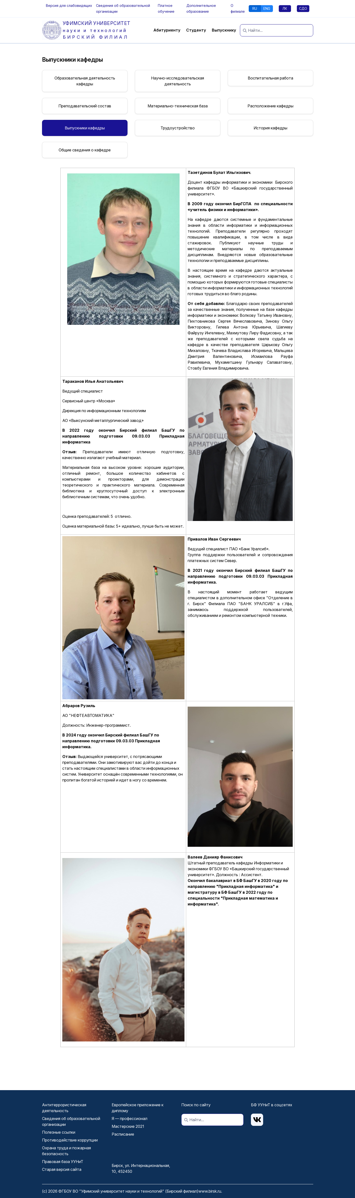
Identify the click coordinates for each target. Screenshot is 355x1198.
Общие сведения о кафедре (85, 149)
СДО (303, 8)
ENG (266, 8)
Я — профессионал (129, 1118)
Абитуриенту (166, 30)
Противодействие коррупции (70, 1140)
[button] (69, 5)
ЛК (284, 8)
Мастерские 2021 (128, 1126)
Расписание (123, 1134)
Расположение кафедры (270, 105)
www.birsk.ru (209, 1191)
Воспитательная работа (270, 78)
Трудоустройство (178, 127)
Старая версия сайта (61, 1169)
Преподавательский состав (84, 105)
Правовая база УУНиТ (62, 1161)
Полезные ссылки (58, 1132)
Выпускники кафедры (85, 127)
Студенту (196, 30)
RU (254, 8)
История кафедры (270, 127)
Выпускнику (224, 30)
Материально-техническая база (178, 105)
